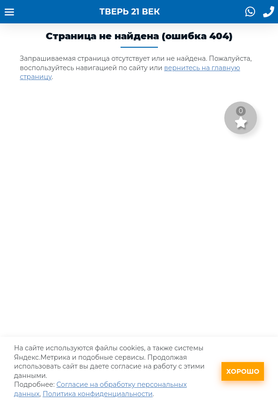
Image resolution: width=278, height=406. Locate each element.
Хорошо (242, 372)
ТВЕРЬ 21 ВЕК (130, 11)
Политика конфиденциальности (98, 394)
